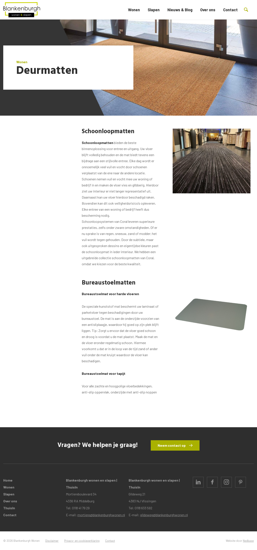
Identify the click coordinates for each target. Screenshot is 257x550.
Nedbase (248, 540)
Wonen (134, 9)
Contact (230, 9)
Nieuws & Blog (179, 9)
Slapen (154, 9)
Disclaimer (52, 540)
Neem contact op (172, 445)
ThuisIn (9, 508)
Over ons (207, 9)
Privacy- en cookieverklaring (82, 540)
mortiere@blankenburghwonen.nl (101, 515)
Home (8, 480)
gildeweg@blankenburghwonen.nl (164, 515)
